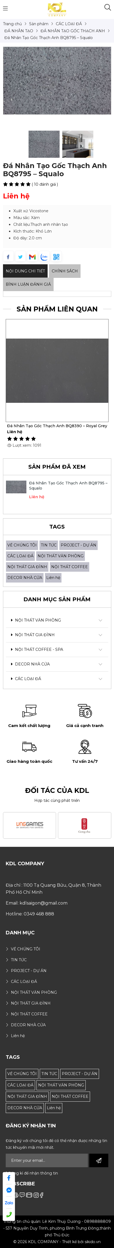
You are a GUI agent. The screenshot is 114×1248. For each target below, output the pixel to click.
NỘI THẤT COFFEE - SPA (37, 649)
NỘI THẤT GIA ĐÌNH (27, 566)
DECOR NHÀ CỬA (24, 577)
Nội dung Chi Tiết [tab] (25, 271)
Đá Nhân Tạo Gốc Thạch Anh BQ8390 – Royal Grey (57, 425)
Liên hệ (53, 577)
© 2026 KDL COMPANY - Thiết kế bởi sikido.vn (57, 1241)
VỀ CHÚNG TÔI (22, 545)
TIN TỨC (49, 545)
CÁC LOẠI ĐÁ (20, 556)
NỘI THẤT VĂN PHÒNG (61, 556)
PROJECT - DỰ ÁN (78, 545)
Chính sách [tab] (65, 271)
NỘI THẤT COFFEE (69, 566)
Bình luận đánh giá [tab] (28, 284)
